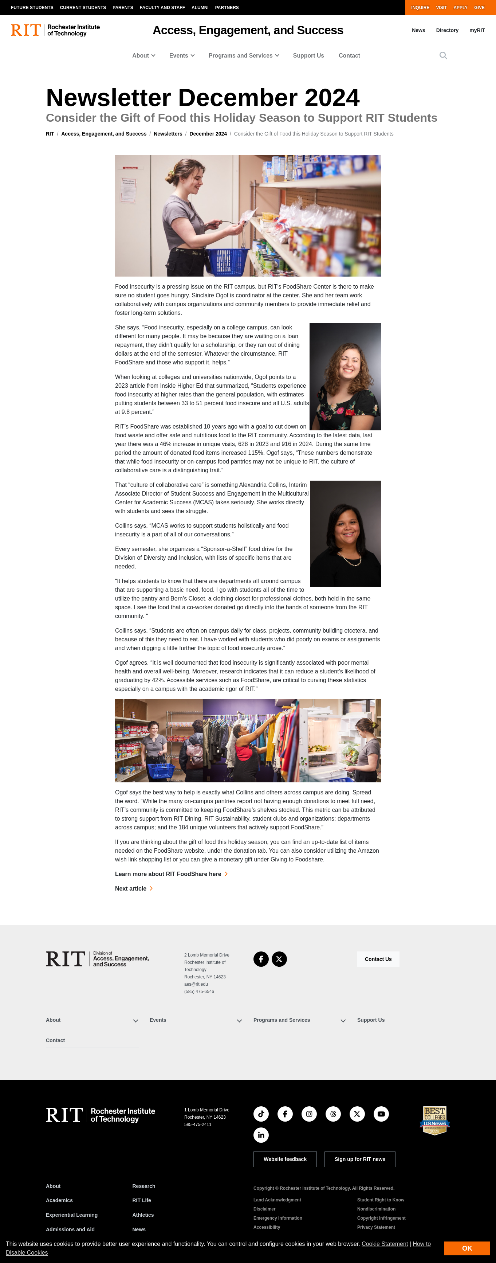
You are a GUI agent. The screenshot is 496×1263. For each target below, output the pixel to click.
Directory (447, 30)
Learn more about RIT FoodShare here (168, 874)
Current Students (83, 7)
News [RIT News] (139, 1229)
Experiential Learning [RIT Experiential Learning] (72, 1215)
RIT (50, 134)
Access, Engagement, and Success (248, 30)
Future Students (32, 7)
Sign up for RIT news (360, 1159)
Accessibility (266, 1227)
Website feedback (285, 1159)
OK (467, 1248)
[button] (443, 55)
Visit (441, 7)
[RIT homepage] (55, 30)
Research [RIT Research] (144, 1186)
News (418, 30)
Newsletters (168, 134)
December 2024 (208, 134)
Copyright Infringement (381, 1218)
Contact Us (378, 959)
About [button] (140, 55)
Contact (349, 55)
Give (479, 7)
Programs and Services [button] (241, 55)
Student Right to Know (380, 1200)
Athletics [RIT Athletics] (143, 1215)
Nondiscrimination (376, 1209)
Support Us (308, 55)
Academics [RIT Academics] (59, 1200)
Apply (460, 7)
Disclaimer (264, 1209)
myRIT (477, 30)
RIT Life (142, 1200)
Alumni (200, 7)
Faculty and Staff (162, 7)
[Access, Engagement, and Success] (97, 958)
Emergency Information (277, 1218)
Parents (123, 7)
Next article (130, 888)
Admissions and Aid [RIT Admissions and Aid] (70, 1229)
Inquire (420, 7)
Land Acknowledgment (277, 1200)
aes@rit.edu (196, 984)
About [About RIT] (53, 1186)
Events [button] (178, 55)
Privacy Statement (376, 1227)
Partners (227, 7)
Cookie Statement (385, 1244)
